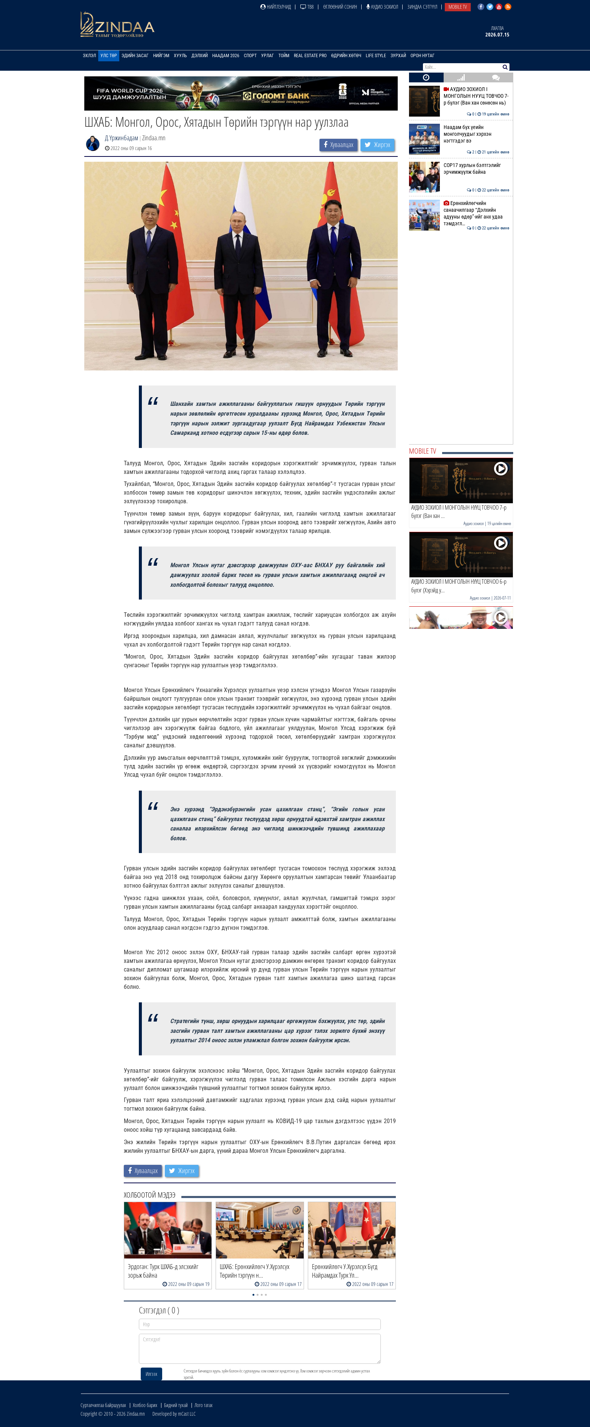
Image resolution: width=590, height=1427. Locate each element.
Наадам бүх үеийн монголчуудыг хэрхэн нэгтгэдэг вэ (459, 134)
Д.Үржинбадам (121, 137)
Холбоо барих (145, 1405)
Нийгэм (161, 55)
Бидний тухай (176, 1405)
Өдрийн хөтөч (346, 55)
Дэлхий (200, 55)
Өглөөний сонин (340, 6)
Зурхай (398, 55)
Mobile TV (458, 6)
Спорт (250, 55)
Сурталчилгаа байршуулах (103, 1405)
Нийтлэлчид (275, 6)
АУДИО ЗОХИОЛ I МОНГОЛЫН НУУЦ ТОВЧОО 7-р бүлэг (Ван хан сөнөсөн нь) (459, 96)
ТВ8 (307, 6)
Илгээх (151, 1373)
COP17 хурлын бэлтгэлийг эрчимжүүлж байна (459, 168)
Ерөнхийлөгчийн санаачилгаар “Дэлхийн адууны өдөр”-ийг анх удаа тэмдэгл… (459, 213)
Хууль (180, 55)
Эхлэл (89, 55)
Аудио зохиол (382, 6)
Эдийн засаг (135, 55)
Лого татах (204, 1405)
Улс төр (108, 55)
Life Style (376, 55)
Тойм (283, 55)
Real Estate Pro (310, 55)
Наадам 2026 (225, 55)
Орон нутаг (423, 55)
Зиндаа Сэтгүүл (422, 6)
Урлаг (267, 55)
